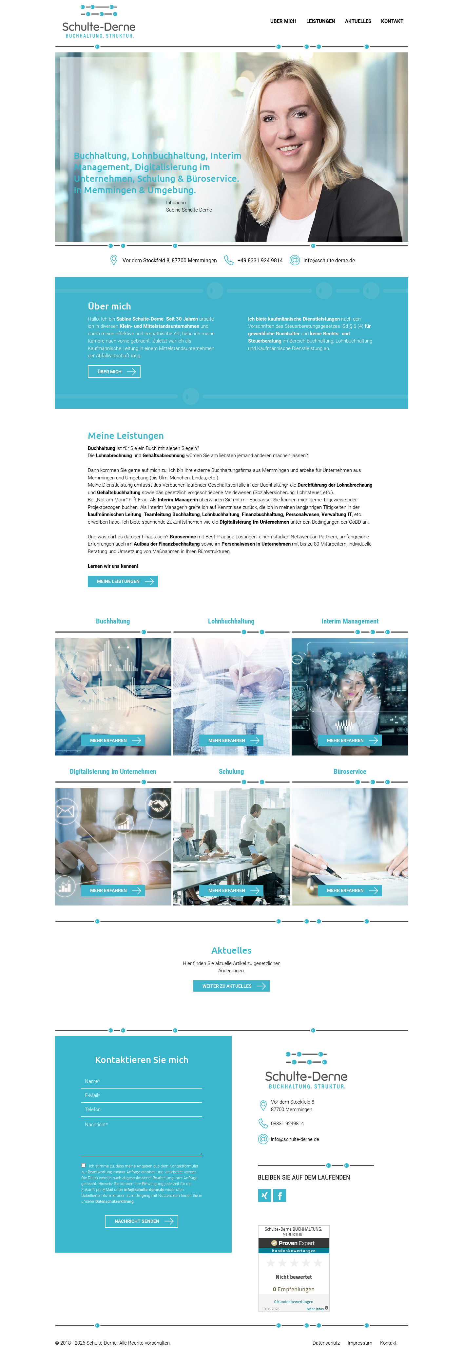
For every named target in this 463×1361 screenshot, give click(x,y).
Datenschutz (326, 1343)
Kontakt (388, 1343)
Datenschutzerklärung (114, 1201)
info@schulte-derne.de (322, 260)
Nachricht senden (137, 1221)
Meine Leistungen (118, 581)
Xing (264, 1195)
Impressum (360, 1343)
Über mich (110, 371)
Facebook (279, 1195)
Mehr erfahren (108, 740)
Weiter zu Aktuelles (227, 986)
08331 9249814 (287, 1124)
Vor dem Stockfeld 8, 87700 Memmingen (162, 260)
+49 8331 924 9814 (253, 260)
